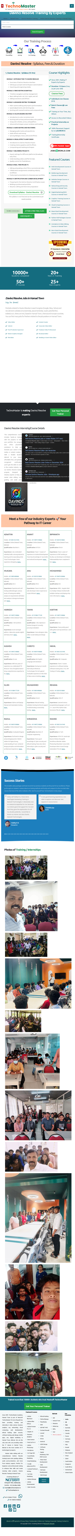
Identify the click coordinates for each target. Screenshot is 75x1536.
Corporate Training (55, 1521)
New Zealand (69, 1453)
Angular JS (30, 1431)
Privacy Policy (24, 1521)
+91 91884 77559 (37, 615)
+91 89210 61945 (14, 540)
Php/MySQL (43, 1422)
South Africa (68, 1467)
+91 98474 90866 (59, 576)
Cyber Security (31, 1487)
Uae (66, 1425)
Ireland (67, 1441)
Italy (66, 1444)
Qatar (67, 1458)
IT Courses (20, 285)
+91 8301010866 (59, 540)
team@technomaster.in (13, 1488)
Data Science (30, 1439)
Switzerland (68, 1469)
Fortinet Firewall (44, 1430)
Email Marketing (31, 1461)
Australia (67, 1427)
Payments (16, 1521)
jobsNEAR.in (60, 131)
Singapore (68, 1464)
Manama (55, 1423)
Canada (67, 1433)
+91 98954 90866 (14, 1500)
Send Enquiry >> (26, 216)
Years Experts (54, 285)
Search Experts (37, 32)
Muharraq (55, 1426)
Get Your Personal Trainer (60, 412)
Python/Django (44, 1419)
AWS (41, 1424)
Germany (67, 1439)
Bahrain (67, 1430)
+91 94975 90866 (37, 540)
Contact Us (65, 1521)
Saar (54, 1432)
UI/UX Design (43, 1444)
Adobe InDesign (31, 1479)
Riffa (54, 1429)
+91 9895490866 (14, 576)
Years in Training (55, 276)
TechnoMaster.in (13, 1490)
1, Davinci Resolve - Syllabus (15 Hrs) (20, 73)
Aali (54, 1418)
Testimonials (33, 1521)
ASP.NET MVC (44, 1427)
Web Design (43, 1475)
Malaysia (67, 1450)
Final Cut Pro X (31, 1442)
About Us (9, 1521)
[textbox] (37, 22)
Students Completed (20, 276)
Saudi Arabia (68, 1461)
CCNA (41, 1436)
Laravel (42, 1433)
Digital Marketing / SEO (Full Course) (44, 1455)
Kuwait (67, 1447)
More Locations (57, 1434)
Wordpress (30, 1450)
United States (69, 1472)
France (67, 1436)
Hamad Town (56, 1420)
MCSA (42, 1438)
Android (42, 1441)
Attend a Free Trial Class (34, 211)
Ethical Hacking (44, 1416)
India (66, 1419)
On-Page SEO (31, 1453)
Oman (67, 1455)
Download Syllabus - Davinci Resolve (26, 192)
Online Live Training (43, 1521)
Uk (66, 1422)
